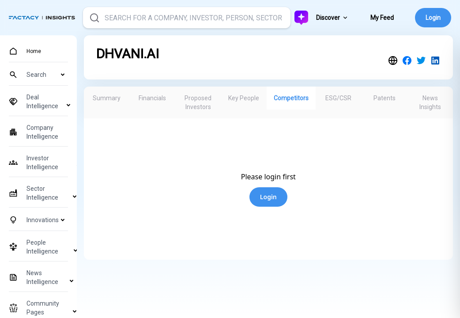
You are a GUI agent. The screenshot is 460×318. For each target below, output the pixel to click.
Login (433, 17)
